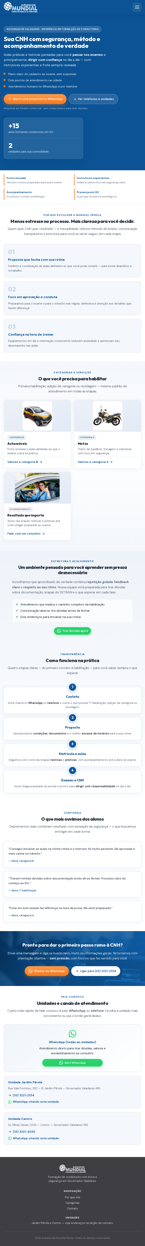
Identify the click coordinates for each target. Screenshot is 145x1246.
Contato (72, 1208)
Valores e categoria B (24, 462)
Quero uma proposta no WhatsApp (35, 99)
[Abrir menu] (137, 7)
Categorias (72, 1203)
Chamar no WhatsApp (47, 971)
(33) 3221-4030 (21, 1132)
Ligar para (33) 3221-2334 (95, 971)
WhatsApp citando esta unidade (33, 1102)
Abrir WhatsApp (72, 1063)
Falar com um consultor (26, 534)
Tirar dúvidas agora (72, 631)
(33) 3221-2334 (21, 1095)
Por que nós (72, 1197)
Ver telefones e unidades (93, 99)
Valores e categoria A (95, 462)
